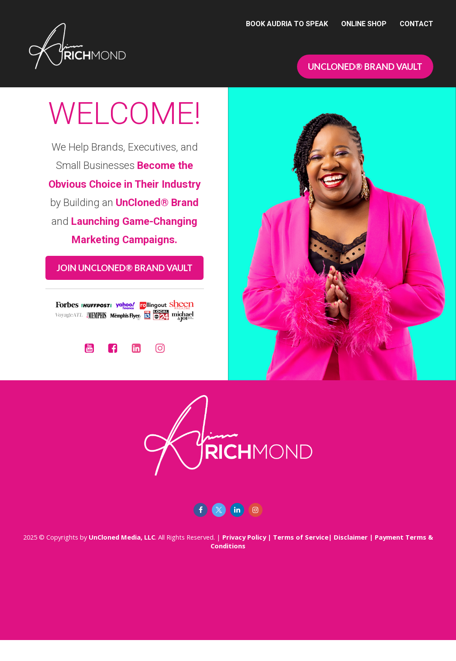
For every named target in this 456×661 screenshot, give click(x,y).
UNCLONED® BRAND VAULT (365, 66)
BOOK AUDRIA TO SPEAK (287, 24)
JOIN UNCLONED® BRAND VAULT (124, 278)
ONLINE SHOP (364, 24)
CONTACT (416, 24)
